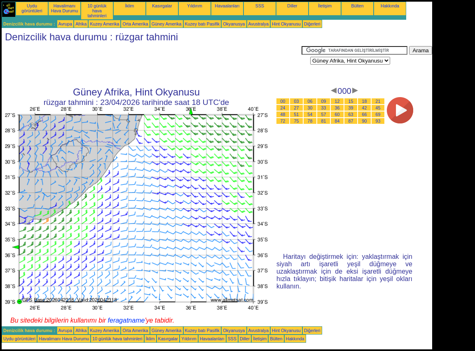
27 (296, 107)
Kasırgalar (162, 5)
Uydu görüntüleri (31, 8)
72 (283, 121)
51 (296, 114)
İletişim (325, 5)
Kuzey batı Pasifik (202, 23)
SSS (259, 5)
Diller (292, 5)
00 (283, 101)
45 (378, 107)
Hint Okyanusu (286, 23)
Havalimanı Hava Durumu (64, 8)
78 (310, 121)
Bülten (357, 5)
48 (283, 114)
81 (323, 121)
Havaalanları (227, 5)
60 (337, 114)
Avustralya (258, 23)
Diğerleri (312, 23)
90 (364, 121)
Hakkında (390, 5)
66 (364, 114)
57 (323, 114)
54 (310, 114)
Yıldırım (194, 5)
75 (296, 121)
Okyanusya (234, 23)
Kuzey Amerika (104, 23)
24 (283, 107)
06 (310, 101)
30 (310, 107)
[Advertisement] (152, 64)
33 (323, 107)
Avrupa (65, 23)
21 (378, 101)
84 (337, 121)
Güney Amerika (167, 23)
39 (351, 107)
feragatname (126, 320)
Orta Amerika (135, 23)
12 (337, 101)
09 (323, 101)
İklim (129, 5)
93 (378, 121)
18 (364, 101)
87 (351, 121)
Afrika (81, 23)
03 (296, 101)
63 (351, 114)
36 (337, 107)
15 (351, 101)
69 (378, 114)
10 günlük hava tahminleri (96, 10)
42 (364, 107)
